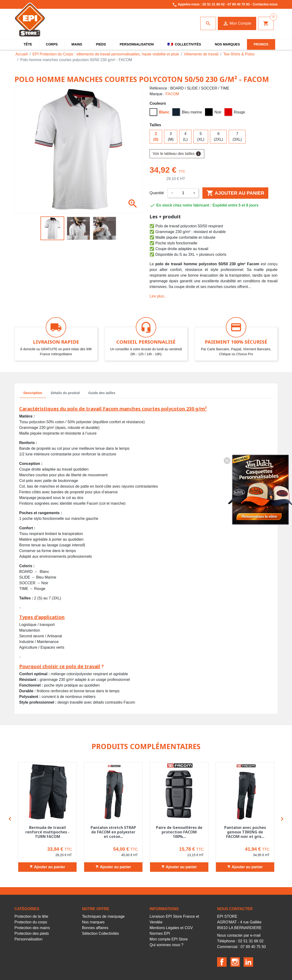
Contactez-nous (265, 4)
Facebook (222, 962)
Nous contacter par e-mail (238, 935)
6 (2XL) (218, 136)
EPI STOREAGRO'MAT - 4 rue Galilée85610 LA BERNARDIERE (239, 922)
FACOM (172, 94)
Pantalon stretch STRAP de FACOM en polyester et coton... (113, 832)
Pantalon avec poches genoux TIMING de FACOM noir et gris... (245, 832)
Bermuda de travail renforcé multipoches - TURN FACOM (47, 832)
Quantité (157, 193)
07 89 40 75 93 (239, 4)
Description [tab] (32, 393)
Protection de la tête (31, 916)
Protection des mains (32, 928)
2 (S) (155, 136)
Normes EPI (160, 933)
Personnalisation (28, 939)
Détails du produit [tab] (65, 393)
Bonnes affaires (95, 928)
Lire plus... (158, 296)
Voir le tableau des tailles (177, 154)
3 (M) (170, 136)
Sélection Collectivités (100, 933)
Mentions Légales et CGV (171, 928)
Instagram (235, 962)
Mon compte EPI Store (169, 939)
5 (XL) (200, 136)
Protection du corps (30, 922)
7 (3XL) (237, 136)
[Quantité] (183, 193)
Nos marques (93, 922)
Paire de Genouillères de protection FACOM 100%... (179, 832)
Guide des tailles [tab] (101, 393)
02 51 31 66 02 (213, 4)
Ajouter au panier (235, 193)
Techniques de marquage (103, 916)
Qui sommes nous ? (166, 945)
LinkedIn (248, 962)
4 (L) (185, 136)
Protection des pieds (31, 933)
